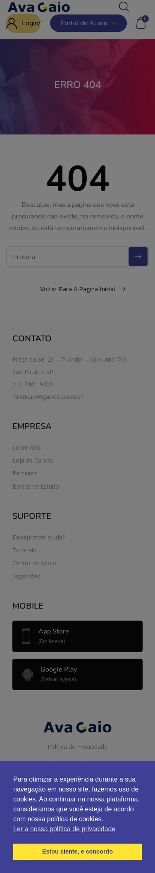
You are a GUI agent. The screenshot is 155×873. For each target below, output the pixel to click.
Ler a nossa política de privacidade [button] (64, 828)
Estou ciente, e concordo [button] (77, 851)
